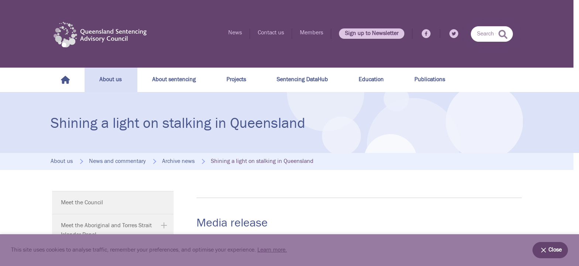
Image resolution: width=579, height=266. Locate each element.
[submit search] (503, 34)
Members (311, 33)
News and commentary (117, 161)
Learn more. (272, 250)
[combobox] (492, 34)
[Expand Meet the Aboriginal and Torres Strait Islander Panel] (164, 225)
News (235, 33)
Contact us (271, 33)
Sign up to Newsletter (371, 33)
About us (110, 79)
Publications (429, 79)
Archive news (178, 161)
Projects (236, 79)
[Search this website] (492, 34)
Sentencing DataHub (302, 79)
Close (550, 250)
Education (371, 79)
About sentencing (174, 79)
